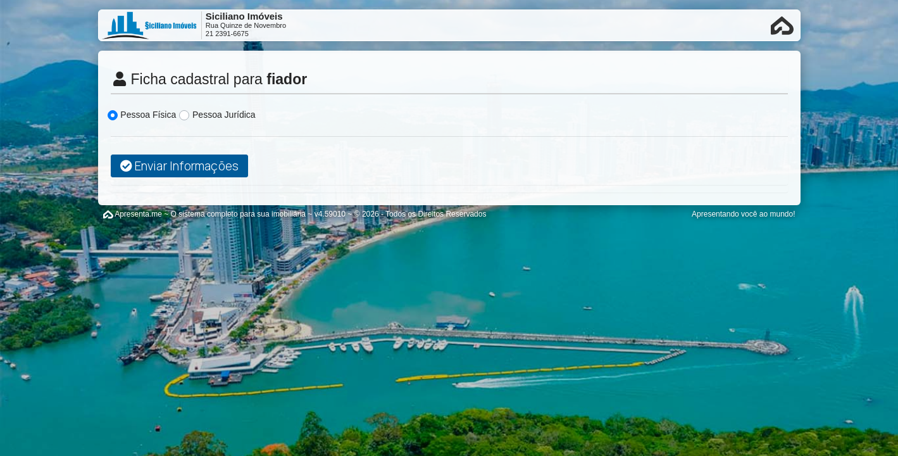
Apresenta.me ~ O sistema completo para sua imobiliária (210, 214)
